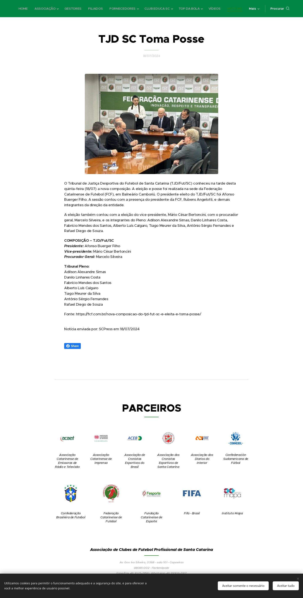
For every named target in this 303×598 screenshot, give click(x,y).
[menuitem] (41, 8)
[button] (280, 8)
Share (72, 346)
